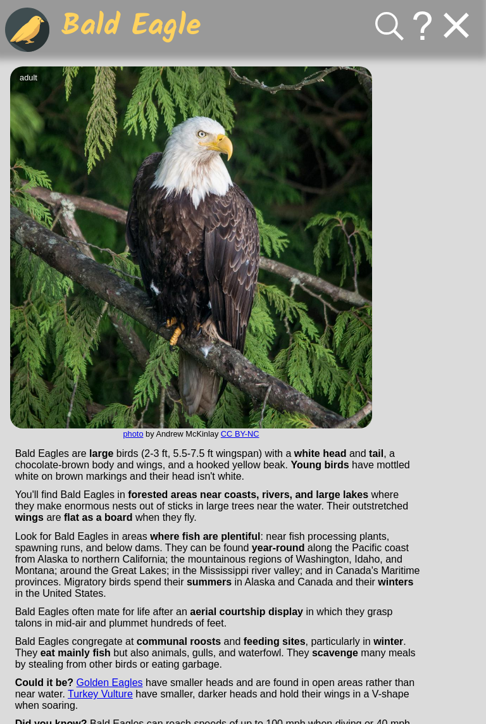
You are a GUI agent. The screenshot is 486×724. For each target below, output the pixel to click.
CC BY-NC (240, 434)
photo (133, 434)
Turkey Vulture (100, 694)
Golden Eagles (110, 682)
